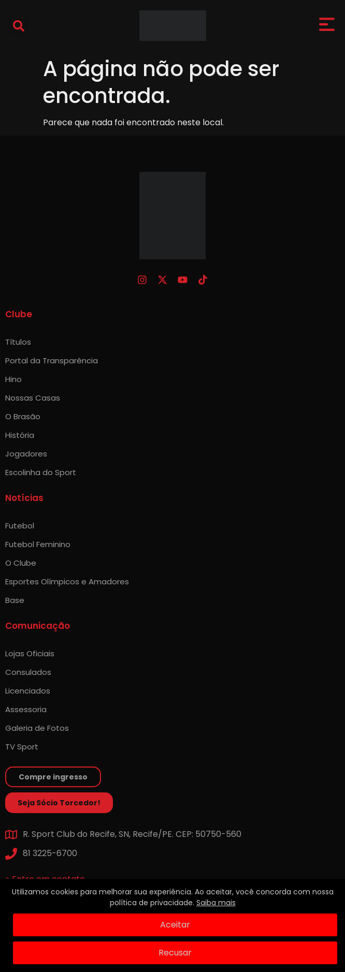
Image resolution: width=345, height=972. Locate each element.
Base (14, 600)
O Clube (20, 562)
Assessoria (26, 709)
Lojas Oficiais (29, 653)
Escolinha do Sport (40, 472)
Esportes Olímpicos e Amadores (67, 581)
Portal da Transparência (51, 360)
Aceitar (175, 925)
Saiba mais (216, 902)
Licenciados (27, 690)
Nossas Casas (32, 397)
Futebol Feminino (37, 544)
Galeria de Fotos (37, 728)
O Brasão (22, 416)
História (19, 435)
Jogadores (26, 453)
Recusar (175, 953)
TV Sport (21, 746)
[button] (18, 26)
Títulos (18, 341)
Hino (13, 379)
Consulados (28, 672)
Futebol (19, 525)
